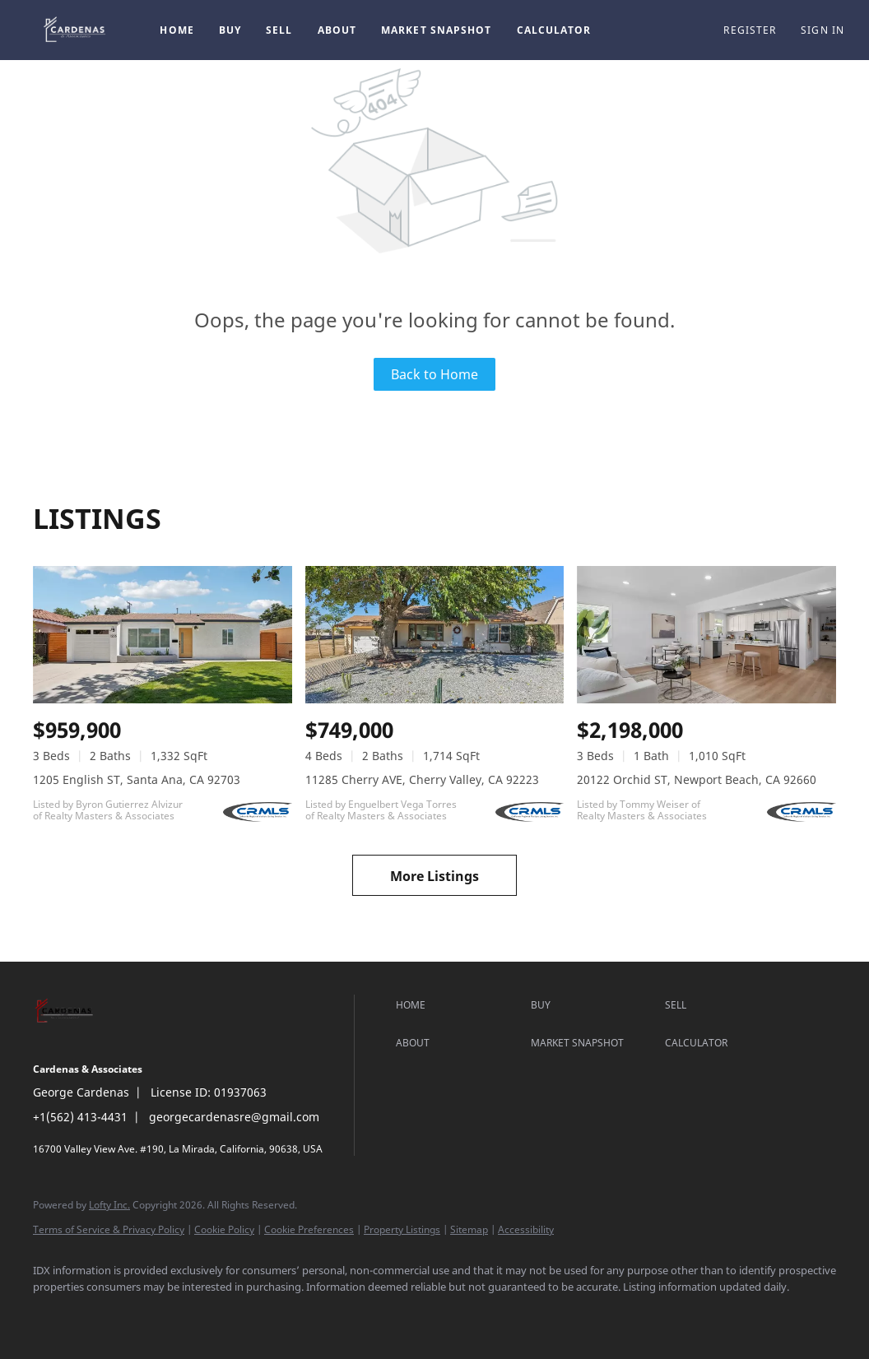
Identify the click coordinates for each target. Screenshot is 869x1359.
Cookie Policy (224, 1229)
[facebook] (52, 1314)
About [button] (337, 30)
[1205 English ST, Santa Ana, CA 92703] (162, 634)
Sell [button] (279, 30)
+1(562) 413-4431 (80, 1117)
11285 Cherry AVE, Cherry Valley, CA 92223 (422, 779)
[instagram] (148, 1314)
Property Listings (402, 1229)
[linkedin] (100, 1314)
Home (176, 30)
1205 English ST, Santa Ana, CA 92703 (136, 779)
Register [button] (749, 30)
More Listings (434, 876)
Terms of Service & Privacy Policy (108, 1229)
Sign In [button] (822, 30)
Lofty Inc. (109, 1205)
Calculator (554, 30)
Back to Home (434, 374)
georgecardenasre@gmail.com (234, 1117)
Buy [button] (230, 30)
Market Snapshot (436, 30)
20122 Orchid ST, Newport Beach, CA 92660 (696, 779)
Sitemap (469, 1229)
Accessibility (526, 1229)
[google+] (196, 1314)
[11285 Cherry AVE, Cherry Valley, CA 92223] (435, 634)
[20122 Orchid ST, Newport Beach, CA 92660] (706, 634)
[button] (75, 30)
